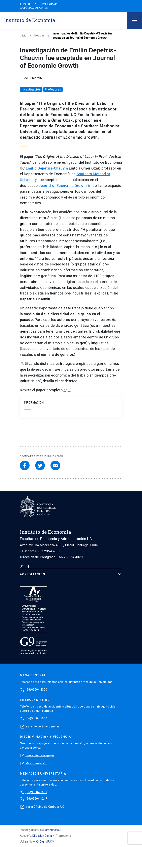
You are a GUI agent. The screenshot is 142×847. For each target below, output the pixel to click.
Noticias (39, 35)
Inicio (23, 35)
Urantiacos (52, 829)
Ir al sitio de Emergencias (43, 726)
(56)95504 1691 (36, 792)
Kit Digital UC (44, 841)
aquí (67, 390)
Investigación (31, 89)
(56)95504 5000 (36, 718)
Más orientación (36, 763)
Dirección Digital (42, 835)
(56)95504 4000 (36, 689)
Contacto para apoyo (40, 755)
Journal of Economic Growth (63, 185)
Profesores (53, 89)
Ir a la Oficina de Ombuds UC (45, 806)
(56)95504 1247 (36, 798)
